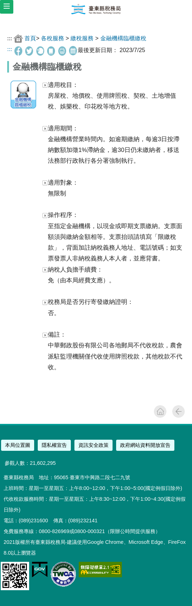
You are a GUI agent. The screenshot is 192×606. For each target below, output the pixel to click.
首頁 (30, 38)
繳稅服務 (81, 38)
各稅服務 (52, 38)
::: (9, 38)
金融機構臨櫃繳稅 (123, 38)
